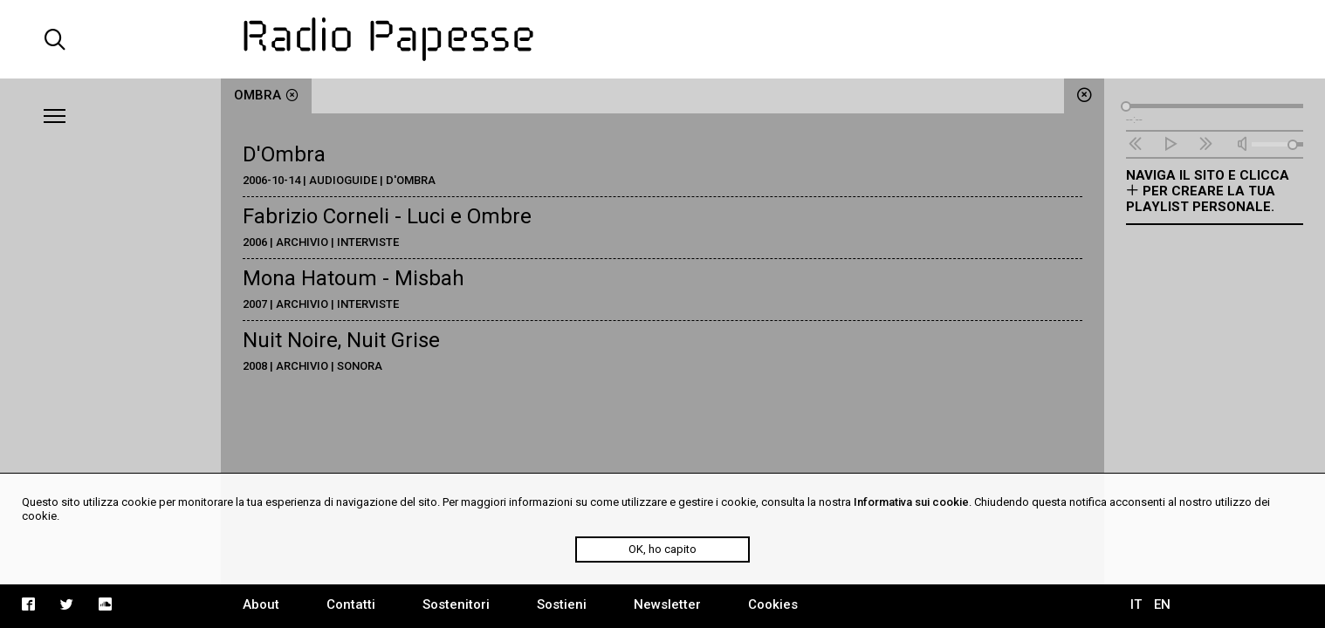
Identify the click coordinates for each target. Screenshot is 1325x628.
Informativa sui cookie (911, 502)
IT (1136, 604)
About (261, 604)
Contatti (350, 604)
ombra (266, 95)
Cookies (773, 604)
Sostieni (562, 604)
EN (1162, 604)
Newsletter (667, 604)
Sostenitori (456, 604)
